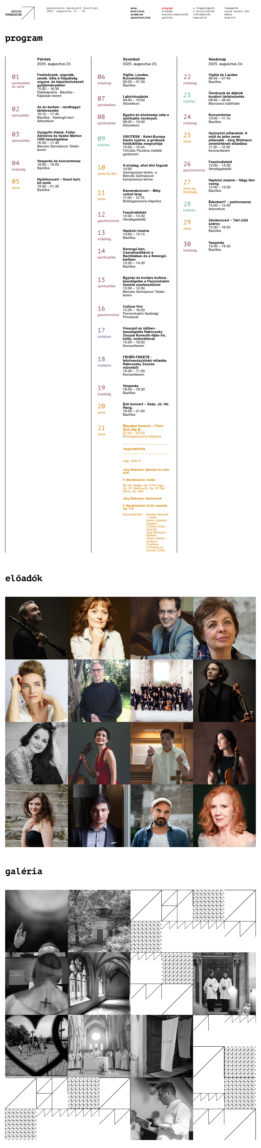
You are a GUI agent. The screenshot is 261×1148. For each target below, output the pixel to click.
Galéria (167, 17)
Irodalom (136, 14)
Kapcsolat (200, 17)
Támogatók (231, 8)
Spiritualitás (140, 17)
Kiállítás (137, 11)
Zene (133, 8)
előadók (167, 11)
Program (167, 8)
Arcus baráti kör (236, 11)
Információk (201, 14)
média (228, 14)
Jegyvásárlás (134, 449)
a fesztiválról (204, 11)
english (229, 17)
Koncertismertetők (175, 14)
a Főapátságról (204, 8)
